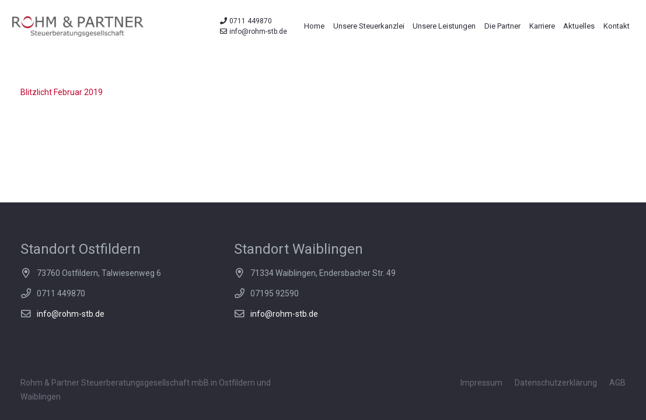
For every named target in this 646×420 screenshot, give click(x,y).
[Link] (78, 26)
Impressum (481, 382)
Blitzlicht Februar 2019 (61, 92)
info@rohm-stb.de (70, 313)
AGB (617, 382)
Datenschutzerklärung (556, 382)
